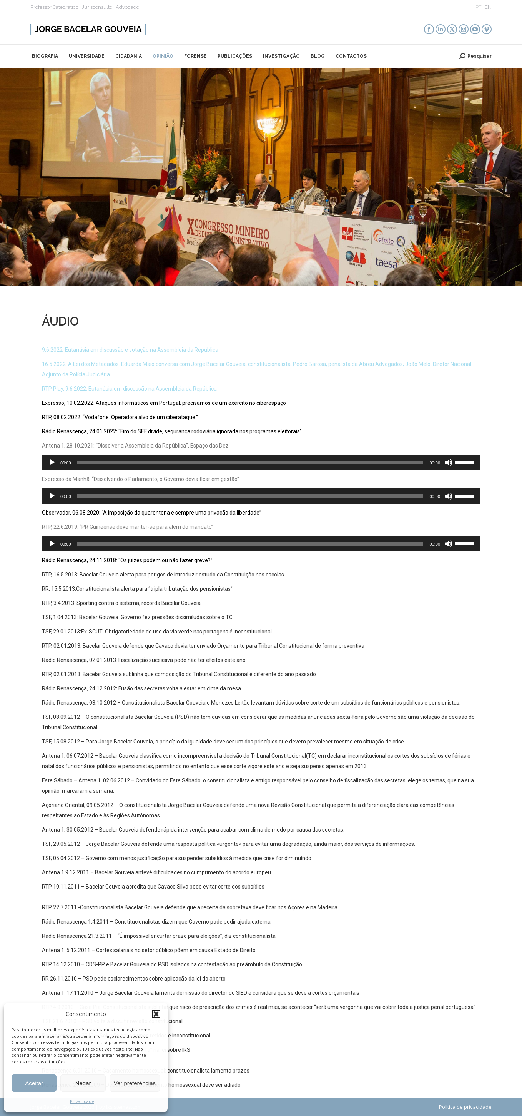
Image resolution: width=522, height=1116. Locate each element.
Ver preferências (135, 1083)
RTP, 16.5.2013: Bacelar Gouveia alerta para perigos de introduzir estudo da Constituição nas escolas (163, 574)
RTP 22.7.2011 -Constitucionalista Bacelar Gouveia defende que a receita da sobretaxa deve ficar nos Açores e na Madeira (189, 907)
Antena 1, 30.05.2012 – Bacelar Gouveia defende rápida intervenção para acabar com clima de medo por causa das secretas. (193, 830)
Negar (83, 1083)
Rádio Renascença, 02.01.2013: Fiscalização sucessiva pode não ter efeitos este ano (144, 660)
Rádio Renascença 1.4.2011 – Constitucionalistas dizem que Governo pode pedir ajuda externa (156, 922)
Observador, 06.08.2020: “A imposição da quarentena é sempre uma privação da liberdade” (151, 513)
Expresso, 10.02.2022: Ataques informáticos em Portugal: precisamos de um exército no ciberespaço (164, 403)
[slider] (250, 462)
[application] (261, 462)
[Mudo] (448, 462)
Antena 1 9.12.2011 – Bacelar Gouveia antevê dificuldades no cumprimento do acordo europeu (156, 872)
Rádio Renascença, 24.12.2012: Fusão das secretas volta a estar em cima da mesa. (142, 688)
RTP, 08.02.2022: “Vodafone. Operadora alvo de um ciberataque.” (120, 417)
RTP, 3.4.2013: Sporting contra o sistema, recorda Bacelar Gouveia (121, 603)
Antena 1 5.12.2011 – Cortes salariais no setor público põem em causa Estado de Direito (149, 950)
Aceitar (34, 1083)
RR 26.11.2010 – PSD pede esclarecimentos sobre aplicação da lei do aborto (134, 979)
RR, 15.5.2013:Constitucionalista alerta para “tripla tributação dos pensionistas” (138, 589)
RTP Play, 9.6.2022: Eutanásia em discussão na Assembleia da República (129, 389)
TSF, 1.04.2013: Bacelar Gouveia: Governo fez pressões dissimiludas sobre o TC (137, 617)
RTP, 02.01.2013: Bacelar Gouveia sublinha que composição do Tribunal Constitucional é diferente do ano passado (179, 674)
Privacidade (82, 1101)
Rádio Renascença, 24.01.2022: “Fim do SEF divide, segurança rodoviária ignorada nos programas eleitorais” (172, 431)
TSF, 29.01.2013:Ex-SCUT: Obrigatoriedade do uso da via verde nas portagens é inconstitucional (157, 631)
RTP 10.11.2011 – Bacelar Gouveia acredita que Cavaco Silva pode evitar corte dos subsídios (153, 887)
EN (488, 7)
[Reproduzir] (52, 462)
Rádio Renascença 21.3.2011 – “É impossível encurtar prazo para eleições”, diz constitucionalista (159, 936)
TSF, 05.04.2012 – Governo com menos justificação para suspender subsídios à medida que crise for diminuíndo (176, 858)
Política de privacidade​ (465, 1106)
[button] (156, 1014)
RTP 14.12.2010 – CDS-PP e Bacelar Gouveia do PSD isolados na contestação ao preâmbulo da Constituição (172, 964)
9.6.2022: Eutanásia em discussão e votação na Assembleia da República (130, 350)
